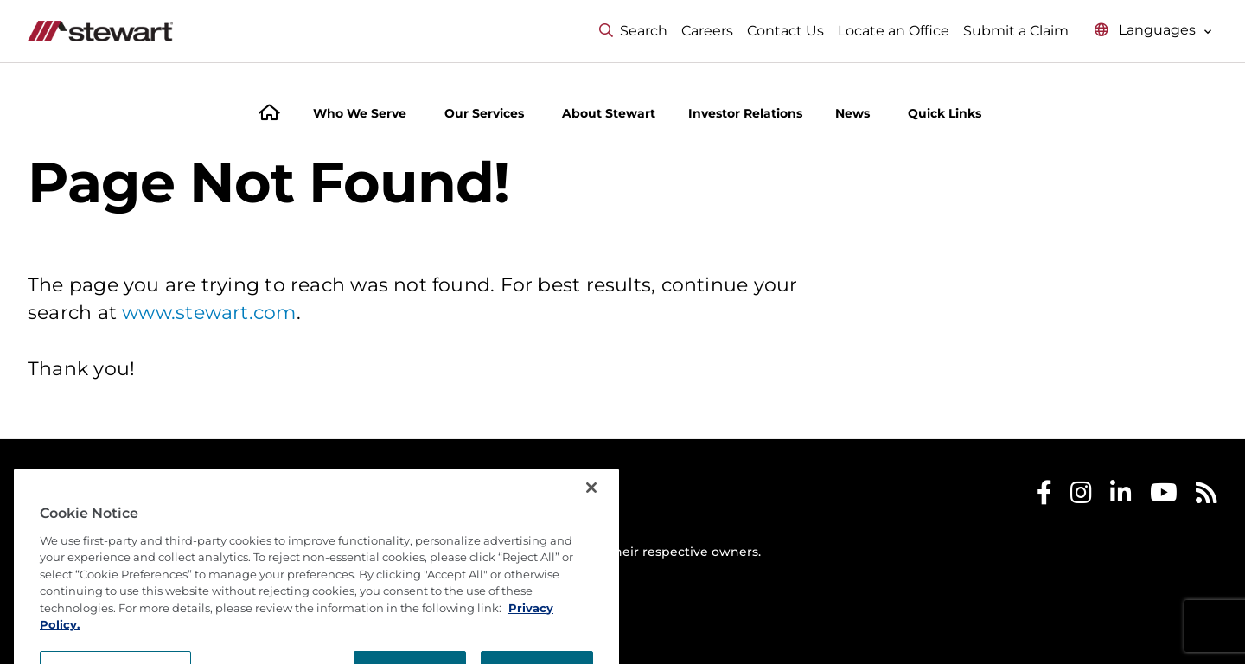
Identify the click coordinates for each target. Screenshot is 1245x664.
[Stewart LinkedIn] (1121, 496)
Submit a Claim (1016, 30)
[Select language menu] (1153, 31)
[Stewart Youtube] (1164, 496)
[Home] (269, 114)
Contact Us (785, 30)
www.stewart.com (209, 312)
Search (633, 30)
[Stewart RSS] (1206, 496)
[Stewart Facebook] (1044, 496)
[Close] (591, 530)
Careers (707, 30)
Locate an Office (893, 30)
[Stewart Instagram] (1081, 496)
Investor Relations (745, 113)
